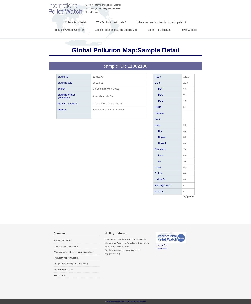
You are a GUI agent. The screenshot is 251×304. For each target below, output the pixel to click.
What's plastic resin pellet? (111, 22)
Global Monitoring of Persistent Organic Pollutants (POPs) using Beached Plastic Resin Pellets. (103, 8)
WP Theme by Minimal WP (136, 301)
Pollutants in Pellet (75, 22)
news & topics (189, 29)
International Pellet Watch (116, 301)
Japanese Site (161, 245)
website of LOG (162, 248)
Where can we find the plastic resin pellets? (161, 22)
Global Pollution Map (159, 29)
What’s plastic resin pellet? (66, 246)
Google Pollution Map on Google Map (116, 29)
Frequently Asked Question (69, 29)
